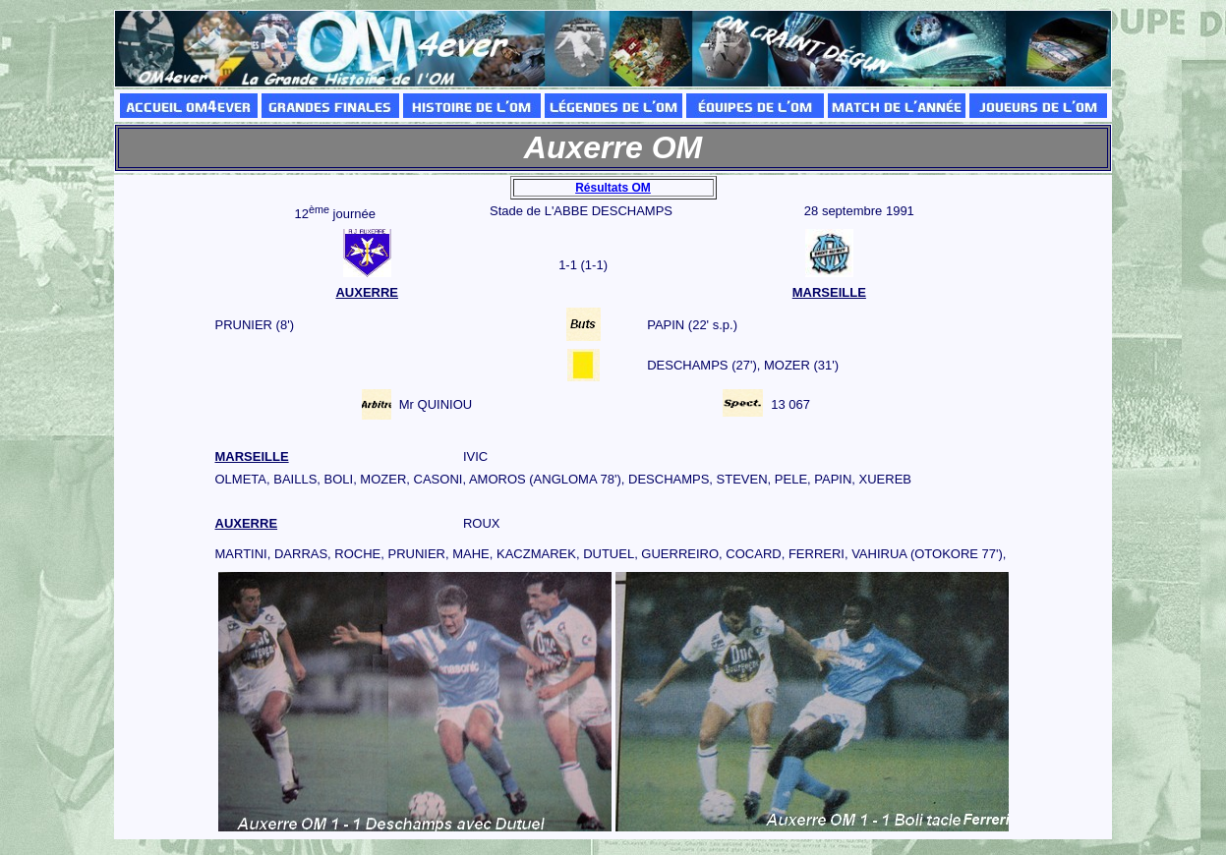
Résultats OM (613, 188)
